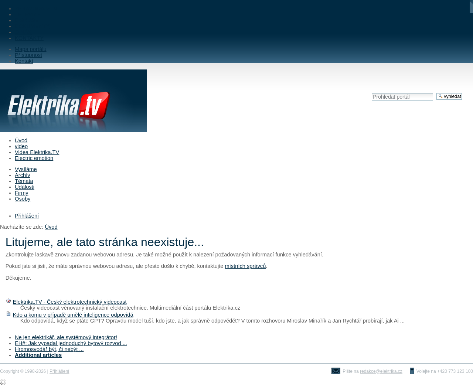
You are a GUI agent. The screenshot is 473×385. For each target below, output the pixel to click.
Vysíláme (26, 169)
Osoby (22, 199)
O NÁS (23, 32)
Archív (22, 175)
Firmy (21, 193)
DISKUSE (26, 20)
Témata (24, 181)
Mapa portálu (31, 49)
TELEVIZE (27, 14)
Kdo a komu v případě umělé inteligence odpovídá (73, 315)
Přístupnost (28, 55)
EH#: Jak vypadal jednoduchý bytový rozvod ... (71, 343)
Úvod (21, 140)
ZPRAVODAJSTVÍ (37, 8)
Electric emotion (34, 158)
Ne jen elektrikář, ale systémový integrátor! (66, 337)
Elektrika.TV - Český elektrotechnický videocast (70, 302)
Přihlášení (27, 216)
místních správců (245, 266)
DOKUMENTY (32, 26)
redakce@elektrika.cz (381, 371)
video (21, 146)
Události (24, 187)
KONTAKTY (29, 38)
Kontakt (24, 61)
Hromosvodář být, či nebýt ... (49, 349)
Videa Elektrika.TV (37, 152)
